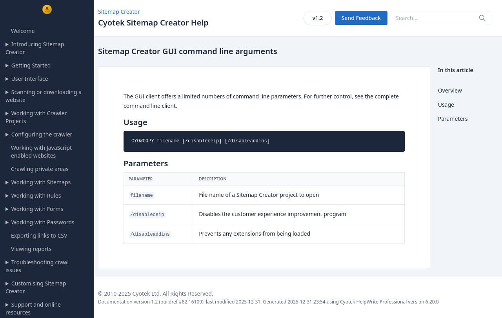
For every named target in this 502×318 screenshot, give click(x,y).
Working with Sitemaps (41, 182)
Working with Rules (36, 195)
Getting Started (31, 65)
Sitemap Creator (119, 11)
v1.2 (317, 18)
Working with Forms (37, 209)
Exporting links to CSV (39, 235)
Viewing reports (31, 249)
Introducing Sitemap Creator (34, 48)
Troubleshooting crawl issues (37, 266)
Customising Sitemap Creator (35, 287)
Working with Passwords (43, 222)
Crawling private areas (40, 169)
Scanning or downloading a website (43, 96)
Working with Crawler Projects (36, 117)
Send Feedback (361, 18)
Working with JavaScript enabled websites (41, 151)
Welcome (23, 31)
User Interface (29, 78)
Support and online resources (33, 308)
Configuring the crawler (42, 134)
